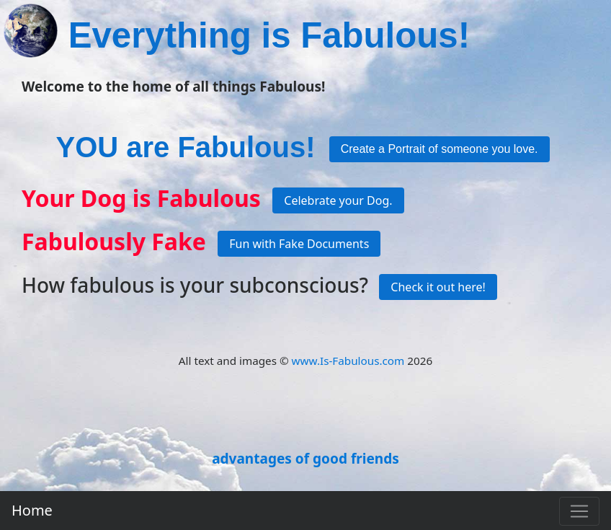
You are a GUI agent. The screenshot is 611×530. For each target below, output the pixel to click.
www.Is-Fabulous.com (348, 360)
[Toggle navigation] (579, 511)
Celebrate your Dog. (338, 200)
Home (32, 510)
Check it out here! (438, 287)
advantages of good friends (305, 458)
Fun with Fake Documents (299, 244)
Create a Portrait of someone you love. (439, 149)
